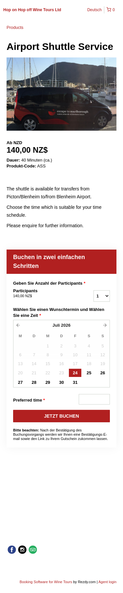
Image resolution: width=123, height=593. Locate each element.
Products (15, 27)
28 (34, 382)
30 (61, 382)
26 (102, 372)
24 (75, 372)
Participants (42, 293)
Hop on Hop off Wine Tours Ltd (32, 10)
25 (89, 372)
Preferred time (29, 400)
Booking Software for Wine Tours (46, 582)
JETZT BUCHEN (61, 416)
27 (20, 382)
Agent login (107, 582)
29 (47, 382)
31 (75, 382)
